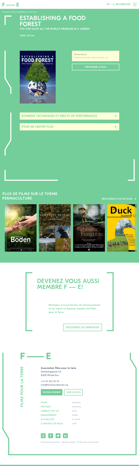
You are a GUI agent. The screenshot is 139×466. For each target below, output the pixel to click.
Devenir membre (53, 393)
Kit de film (76, 421)
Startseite (6, 12)
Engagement (49, 416)
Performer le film (95, 67)
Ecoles (74, 412)
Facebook (50, 437)
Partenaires (76, 408)
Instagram (43, 437)
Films (13, 12)
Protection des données (50, 443)
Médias (75, 417)
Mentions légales (68, 443)
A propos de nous (52, 425)
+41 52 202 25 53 (50, 381)
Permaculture (80, 54)
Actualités (48, 421)
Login (74, 425)
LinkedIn (65, 437)
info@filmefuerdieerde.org (55, 385)
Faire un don (77, 393)
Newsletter (76, 404)
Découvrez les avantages (78, 327)
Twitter (58, 437)
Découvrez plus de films (117, 198)
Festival (46, 408)
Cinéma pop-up (50, 412)
